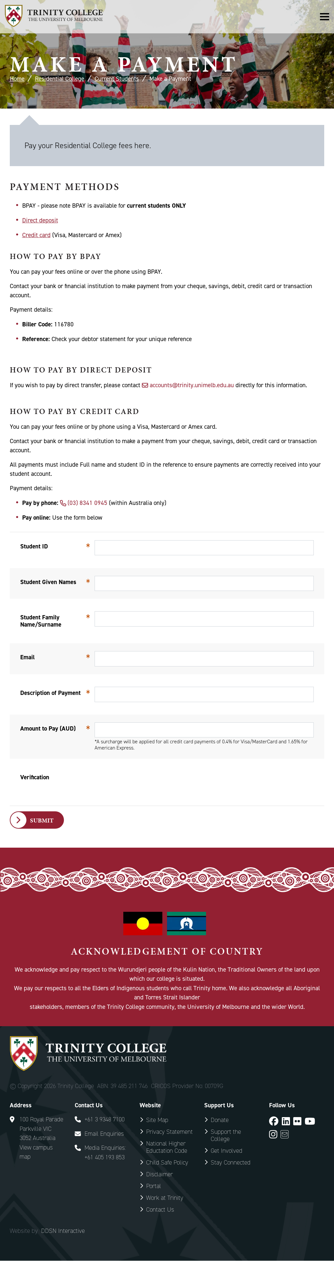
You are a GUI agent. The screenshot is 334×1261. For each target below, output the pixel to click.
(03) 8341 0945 (87, 503)
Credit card (36, 235)
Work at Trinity (164, 1198)
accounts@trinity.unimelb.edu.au (192, 385)
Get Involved (226, 1151)
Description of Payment (50, 693)
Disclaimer (159, 1174)
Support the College (226, 1135)
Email (27, 657)
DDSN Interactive (63, 1231)
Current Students (117, 79)
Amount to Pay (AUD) (48, 728)
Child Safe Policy (167, 1163)
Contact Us (160, 1210)
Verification (34, 777)
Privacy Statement (169, 1132)
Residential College (59, 79)
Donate (220, 1120)
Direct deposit (40, 220)
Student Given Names (48, 582)
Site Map (157, 1120)
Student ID (34, 546)
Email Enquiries (104, 1134)
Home (17, 79)
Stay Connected (230, 1163)
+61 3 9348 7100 (104, 1119)
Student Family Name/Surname (40, 621)
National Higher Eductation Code (166, 1147)
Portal (153, 1186)
